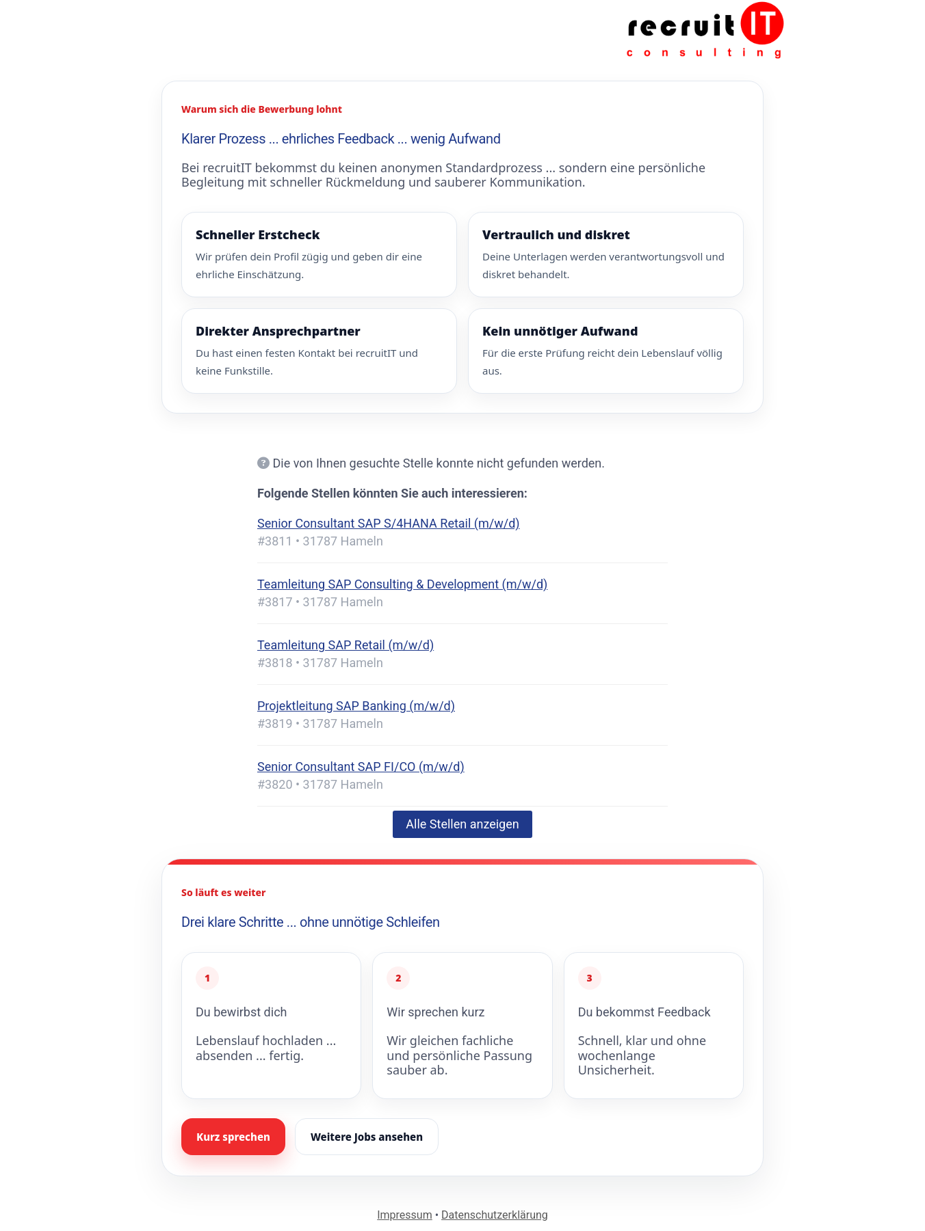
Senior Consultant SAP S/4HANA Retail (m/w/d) (388, 523)
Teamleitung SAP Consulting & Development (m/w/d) (402, 584)
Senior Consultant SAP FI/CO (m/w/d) (361, 766)
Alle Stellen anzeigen (462, 824)
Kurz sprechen (233, 1137)
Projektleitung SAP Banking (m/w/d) (356, 706)
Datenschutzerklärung (494, 1214)
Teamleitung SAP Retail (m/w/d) (345, 645)
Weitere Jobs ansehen (367, 1137)
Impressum (404, 1214)
